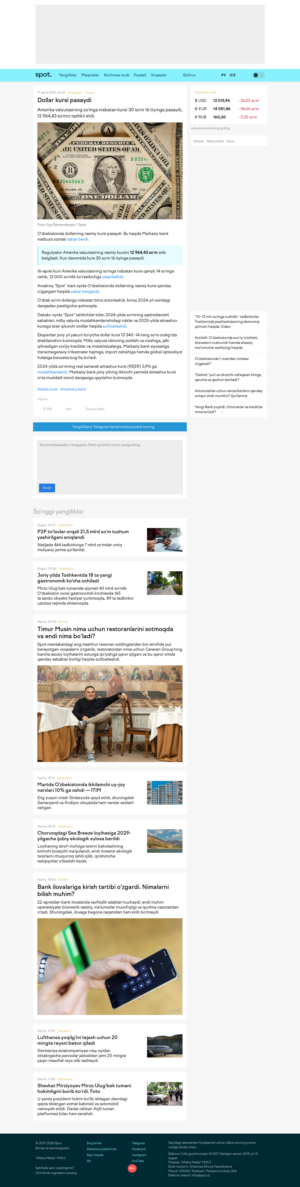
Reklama (198, 141)
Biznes (63, 622)
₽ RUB (200, 117)
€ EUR (201, 109)
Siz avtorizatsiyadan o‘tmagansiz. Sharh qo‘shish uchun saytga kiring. (110, 461)
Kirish (47, 488)
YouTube (136, 1161)
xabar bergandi (85, 291)
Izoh (66, 409)
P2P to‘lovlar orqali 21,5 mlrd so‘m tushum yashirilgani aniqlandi (83, 534)
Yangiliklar (68, 75)
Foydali (140, 75)
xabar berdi (77, 239)
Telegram (136, 1143)
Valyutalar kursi (205, 92)
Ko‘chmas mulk (116, 75)
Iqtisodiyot (65, 525)
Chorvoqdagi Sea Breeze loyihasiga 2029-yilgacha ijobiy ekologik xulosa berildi (84, 835)
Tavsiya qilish (92, 409)
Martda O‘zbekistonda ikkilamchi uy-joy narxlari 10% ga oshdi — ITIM (81, 787)
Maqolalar (90, 75)
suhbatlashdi (114, 326)
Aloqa (230, 141)
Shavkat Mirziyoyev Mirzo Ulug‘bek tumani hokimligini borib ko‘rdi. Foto (84, 1088)
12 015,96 (221, 100)
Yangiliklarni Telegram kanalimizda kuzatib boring (110, 427)
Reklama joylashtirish (102, 1149)
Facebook (137, 1149)
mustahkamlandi (52, 372)
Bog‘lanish (94, 1143)
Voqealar (159, 75)
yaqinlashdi (112, 276)
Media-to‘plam (215, 141)
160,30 (219, 117)
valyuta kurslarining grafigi (212, 128)
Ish (89, 1161)
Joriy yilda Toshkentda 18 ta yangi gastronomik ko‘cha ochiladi (74, 578)
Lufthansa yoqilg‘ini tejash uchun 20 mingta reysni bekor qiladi (77, 1040)
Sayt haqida (95, 1155)
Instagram (137, 1155)
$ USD (200, 100)
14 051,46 (221, 109)
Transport (64, 1031)
